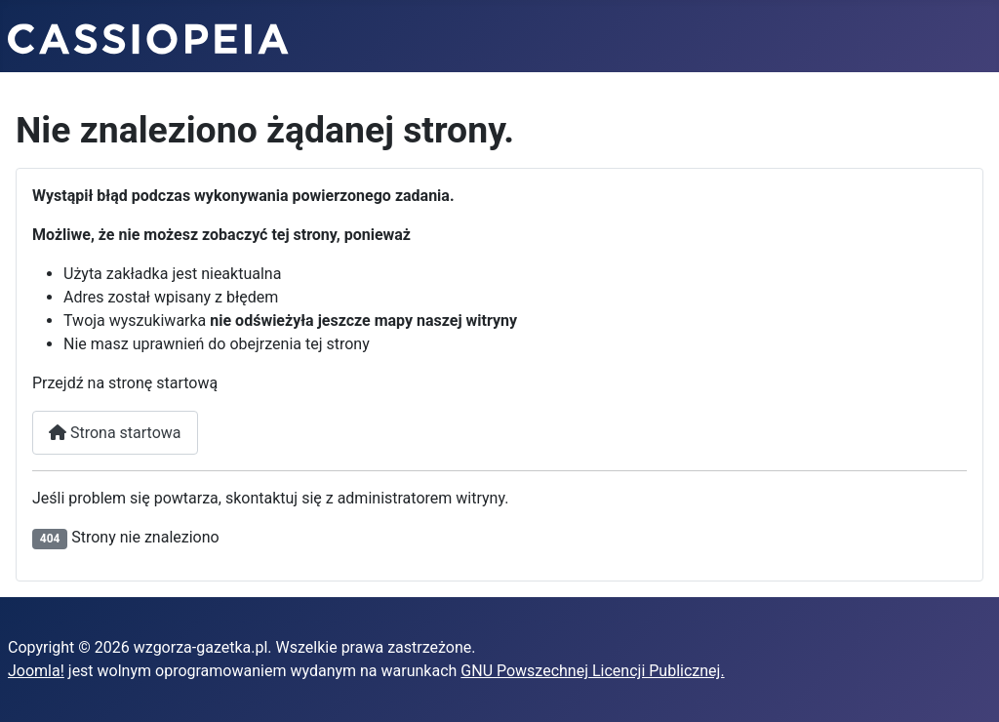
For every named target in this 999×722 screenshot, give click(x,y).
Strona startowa (115, 432)
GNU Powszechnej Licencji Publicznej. (592, 671)
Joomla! (36, 671)
